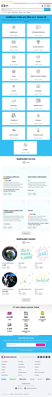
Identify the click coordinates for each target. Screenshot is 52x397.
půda (24, 12)
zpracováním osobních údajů (25, 350)
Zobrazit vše (26, 233)
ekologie (20, 12)
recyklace (28, 12)
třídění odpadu (15, 12)
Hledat (47, 9)
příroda (9, 12)
